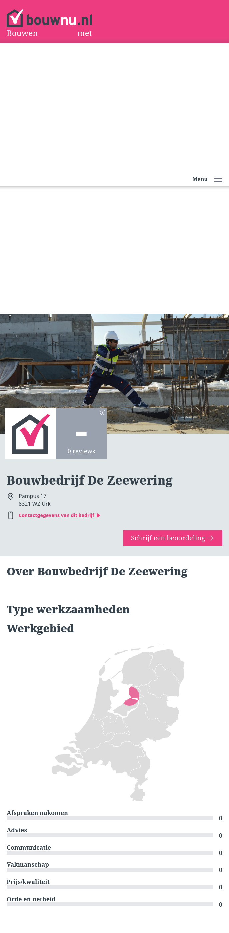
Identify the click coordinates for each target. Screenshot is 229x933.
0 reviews (81, 451)
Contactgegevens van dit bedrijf (60, 515)
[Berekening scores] (102, 412)
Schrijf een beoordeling (172, 537)
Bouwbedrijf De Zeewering (89, 480)
